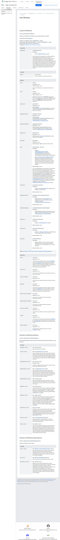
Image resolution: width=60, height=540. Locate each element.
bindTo (30, 251)
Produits (27, 1)
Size (36, 407)
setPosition (22, 228)
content (22, 351)
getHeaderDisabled (24, 124)
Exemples (15, 7)
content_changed (24, 276)
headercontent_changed (25, 293)
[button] (7, 9)
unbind (45, 251)
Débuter (38, 5)
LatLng (40, 136)
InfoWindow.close (40, 263)
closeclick (22, 269)
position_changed (24, 308)
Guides (2, 7)
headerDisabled (23, 378)
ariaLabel (22, 347)
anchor (21, 448)
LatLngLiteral (46, 231)
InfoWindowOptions (41, 54)
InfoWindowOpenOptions (40, 151)
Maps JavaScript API (11, 5)
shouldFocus (22, 461)
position (22, 417)
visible (21, 315)
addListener (25, 251)
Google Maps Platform (32, 13)
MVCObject (30, 38)
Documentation (39, 13)
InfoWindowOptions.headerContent (40, 120)
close (21, 82)
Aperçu (22, 1)
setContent (22, 185)
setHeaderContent (24, 195)
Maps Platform (10, 1)
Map (46, 151)
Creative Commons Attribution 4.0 (48, 479)
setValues (41, 251)
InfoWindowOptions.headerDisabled (44, 129)
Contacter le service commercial (50, 5)
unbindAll (49, 251)
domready (22, 284)
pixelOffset (22, 407)
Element (37, 108)
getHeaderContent (24, 114)
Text (41, 108)
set (38, 251)
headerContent (23, 368)
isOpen (21, 74)
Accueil (21, 13)
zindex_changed (23, 325)
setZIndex (22, 238)
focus (21, 91)
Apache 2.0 (35, 480)
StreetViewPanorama (39, 152)
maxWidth (22, 386)
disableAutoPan (23, 361)
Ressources (21, 7)
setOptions (22, 219)
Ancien (27, 7)
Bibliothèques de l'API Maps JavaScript (32, 45)
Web (2, 5)
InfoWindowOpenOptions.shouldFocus (41, 182)
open (21, 147)
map (21, 457)
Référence (22, 14)
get (33, 251)
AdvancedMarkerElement (48, 157)
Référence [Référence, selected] (8, 7)
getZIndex (22, 140)
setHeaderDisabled (24, 207)
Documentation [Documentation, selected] (39, 1)
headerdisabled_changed (25, 300)
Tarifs (32, 1)
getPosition (22, 132)
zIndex (21, 424)
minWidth (22, 395)
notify (35, 251)
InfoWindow (28, 31)
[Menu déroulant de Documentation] (43, 1)
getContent (22, 104)
